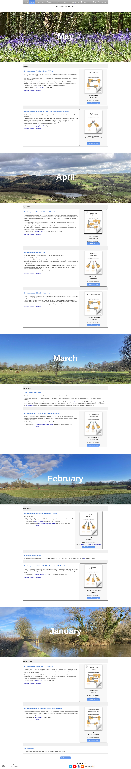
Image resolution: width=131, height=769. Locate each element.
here (84, 558)
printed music (74, 402)
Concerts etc (74, 2)
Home (26, 2)
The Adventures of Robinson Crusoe (44, 424)
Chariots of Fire (39, 680)
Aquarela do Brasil (39, 521)
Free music (50, 2)
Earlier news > (65, 758)
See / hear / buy (93, 103)
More (94, 2)
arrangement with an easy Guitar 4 (47, 523)
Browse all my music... (29, 90)
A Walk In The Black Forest (41, 574)
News (32, 2)
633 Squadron (38, 271)
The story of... (85, 2)
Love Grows (38, 717)
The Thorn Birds (39, 87)
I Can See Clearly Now (41, 304)
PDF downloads (30, 405)
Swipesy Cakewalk (40, 126)
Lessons (65, 2)
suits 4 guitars (94, 697)
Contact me (102, 2)
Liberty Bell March (39, 231)
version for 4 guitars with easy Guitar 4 (91, 544)
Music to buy (40, 2)
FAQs (58, 2)
